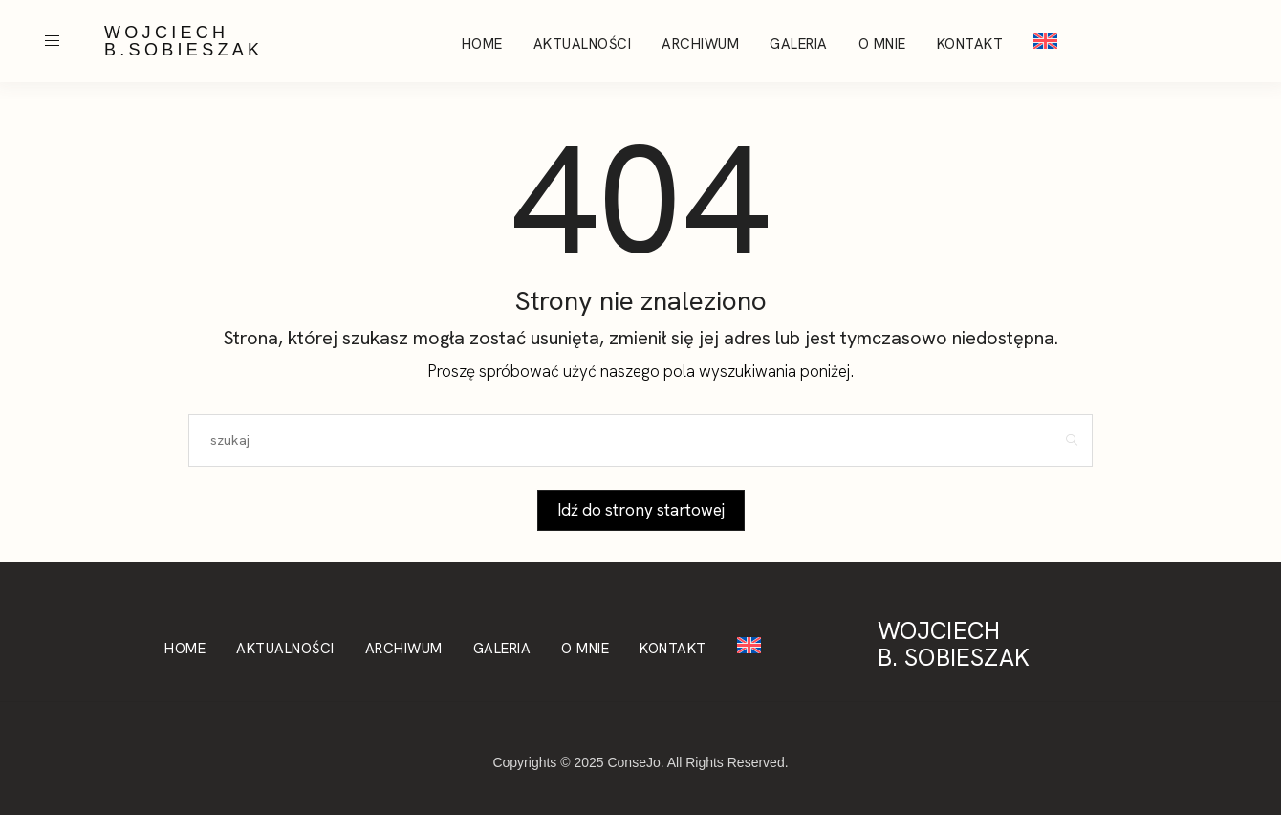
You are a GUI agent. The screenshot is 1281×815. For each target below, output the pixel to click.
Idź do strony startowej (641, 509)
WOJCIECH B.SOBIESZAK (183, 41)
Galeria (799, 44)
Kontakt (970, 44)
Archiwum (700, 44)
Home (482, 44)
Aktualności (582, 44)
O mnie (882, 44)
